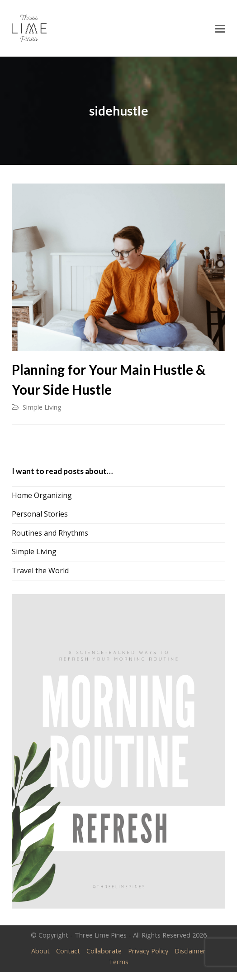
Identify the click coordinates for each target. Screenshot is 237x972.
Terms (118, 961)
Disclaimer (190, 950)
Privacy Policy (148, 950)
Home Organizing (42, 495)
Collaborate (104, 950)
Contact (68, 950)
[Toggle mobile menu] (220, 28)
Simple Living (42, 406)
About (40, 950)
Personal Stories (40, 514)
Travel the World (40, 570)
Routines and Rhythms (50, 533)
